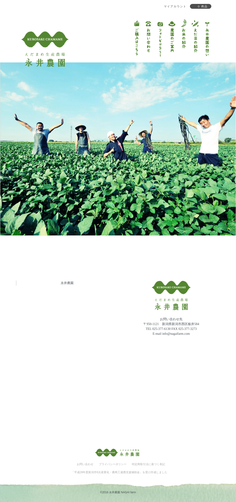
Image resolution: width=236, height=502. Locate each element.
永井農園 (67, 283)
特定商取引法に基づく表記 (148, 464)
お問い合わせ (85, 464)
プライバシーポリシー (113, 464)
